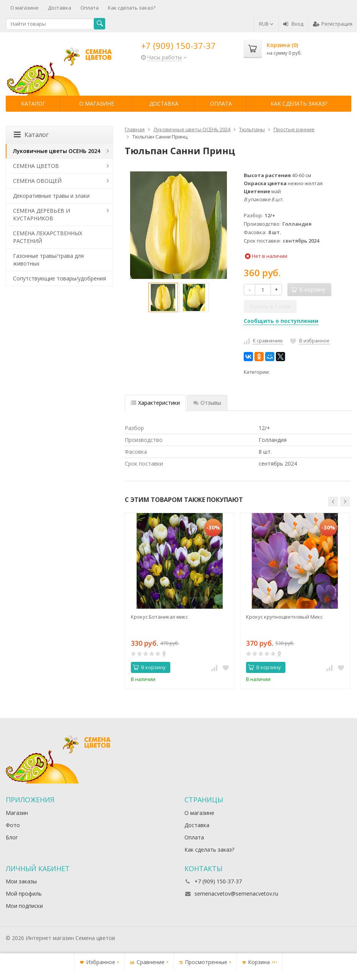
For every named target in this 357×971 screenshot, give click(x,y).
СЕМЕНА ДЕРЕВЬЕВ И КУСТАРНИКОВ (41, 214)
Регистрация (332, 23)
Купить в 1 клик (270, 306)
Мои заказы (21, 881)
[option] (163, 297)
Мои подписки (24, 905)
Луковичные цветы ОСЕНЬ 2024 (56, 151)
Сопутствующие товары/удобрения (59, 278)
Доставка (59, 7)
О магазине (24, 7)
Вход (293, 23)
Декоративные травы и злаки (51, 195)
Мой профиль (24, 893)
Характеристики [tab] (155, 402)
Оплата (89, 7)
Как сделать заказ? (131, 7)
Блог (12, 837)
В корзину (149, 667)
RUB (266, 23)
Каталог (33, 103)
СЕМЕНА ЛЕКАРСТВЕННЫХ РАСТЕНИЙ (47, 237)
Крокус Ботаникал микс (159, 616)
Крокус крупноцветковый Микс (284, 616)
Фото (13, 825)
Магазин (17, 812)
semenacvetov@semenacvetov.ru (236, 893)
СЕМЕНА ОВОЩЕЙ (37, 180)
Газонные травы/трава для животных (48, 259)
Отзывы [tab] (207, 402)
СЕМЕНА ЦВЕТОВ (36, 165)
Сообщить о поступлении (281, 320)
